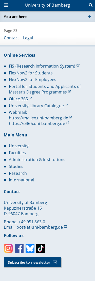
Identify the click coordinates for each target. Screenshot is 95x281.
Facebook (19, 248)
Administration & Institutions (37, 159)
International (21, 180)
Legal (28, 38)
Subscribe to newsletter (29, 262)
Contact (11, 38)
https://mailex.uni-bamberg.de (38, 118)
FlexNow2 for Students (31, 73)
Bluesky (30, 248)
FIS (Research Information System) (42, 66)
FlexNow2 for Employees (32, 79)
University (18, 146)
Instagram (8, 248)
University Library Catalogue (36, 105)
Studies (16, 166)
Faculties (17, 152)
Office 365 (18, 99)
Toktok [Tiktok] (40, 248)
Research (18, 173)
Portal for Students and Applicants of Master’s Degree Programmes (45, 89)
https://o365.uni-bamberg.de (37, 123)
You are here (15, 16)
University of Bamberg (47, 5)
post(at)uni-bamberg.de (39, 227)
